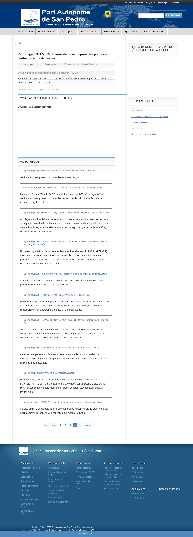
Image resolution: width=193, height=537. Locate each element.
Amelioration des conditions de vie (112, 482)
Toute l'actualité (83, 468)
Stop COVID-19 (111, 488)
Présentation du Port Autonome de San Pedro (149, 116)
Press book (136, 481)
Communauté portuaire (27, 505)
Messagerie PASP (86, 533)
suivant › (88, 425)
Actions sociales (89, 31)
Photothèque (137, 472)
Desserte (25, 490)
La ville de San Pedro (140, 122)
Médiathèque (111, 31)
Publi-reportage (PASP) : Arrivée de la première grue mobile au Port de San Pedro (63, 402)
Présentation (25, 31)
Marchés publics (56, 497)
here (49, 107)
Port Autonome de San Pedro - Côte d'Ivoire (67, 451)
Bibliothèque (136, 111)
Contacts (175, 2)
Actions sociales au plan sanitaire (113, 469)
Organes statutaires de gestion (143, 134)
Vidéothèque (137, 477)
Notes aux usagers (154, 31)
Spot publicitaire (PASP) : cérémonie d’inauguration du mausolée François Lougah (63, 187)
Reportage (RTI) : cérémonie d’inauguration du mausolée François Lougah (59, 170)
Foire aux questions (85, 477)
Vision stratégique (29, 499)
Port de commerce (29, 486)
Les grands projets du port (157, 2)
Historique (25, 472)
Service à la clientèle (58, 502)
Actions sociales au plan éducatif (113, 475)
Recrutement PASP (85, 472)
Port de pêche (27, 481)
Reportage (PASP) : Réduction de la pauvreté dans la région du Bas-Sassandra (61, 347)
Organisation (27, 477)
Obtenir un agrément (58, 486)
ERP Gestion (137, 498)
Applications (131, 31)
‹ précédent (49, 425)
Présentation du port (30, 468)
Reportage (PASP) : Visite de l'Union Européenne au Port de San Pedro (57, 294)
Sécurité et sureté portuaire (56, 492)
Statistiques (54, 468)
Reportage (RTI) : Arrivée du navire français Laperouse (50, 372)
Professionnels (46, 31)
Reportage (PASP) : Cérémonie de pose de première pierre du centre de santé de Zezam (61, 64)
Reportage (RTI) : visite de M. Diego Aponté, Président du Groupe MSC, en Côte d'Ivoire (66, 212)
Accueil (128, 2)
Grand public (67, 31)
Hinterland (25, 495)
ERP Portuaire (138, 493)
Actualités (138, 2)
